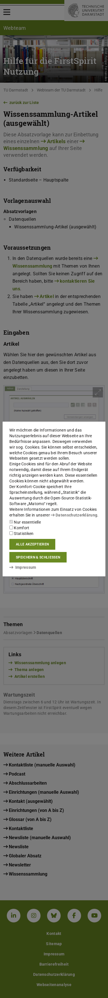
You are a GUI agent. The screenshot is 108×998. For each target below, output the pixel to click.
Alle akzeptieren (32, 544)
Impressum (22, 567)
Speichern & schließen (38, 557)
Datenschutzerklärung (74, 515)
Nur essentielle (25, 522)
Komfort (19, 528)
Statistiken (21, 533)
